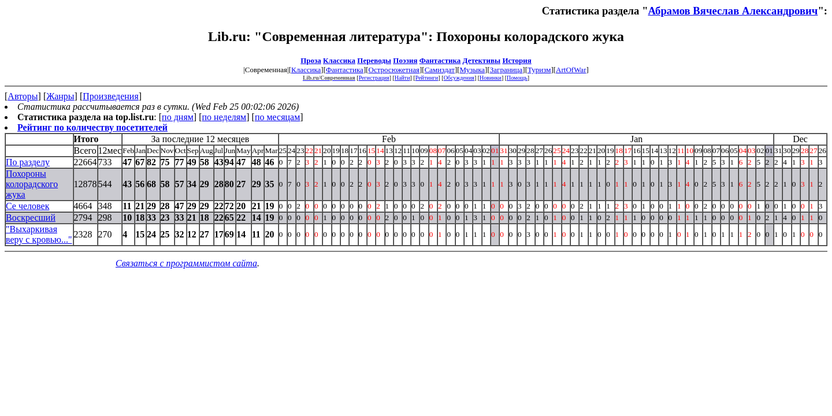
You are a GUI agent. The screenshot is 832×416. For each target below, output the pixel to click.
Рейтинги (427, 78)
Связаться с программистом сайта (186, 263)
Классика (339, 60)
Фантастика (440, 60)
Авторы (23, 96)
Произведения (111, 96)
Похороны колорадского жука (32, 184)
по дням (178, 117)
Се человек (27, 206)
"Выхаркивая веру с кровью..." (39, 234)
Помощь (517, 78)
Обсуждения (459, 78)
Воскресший (30, 217)
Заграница (506, 69)
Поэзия (405, 60)
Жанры (60, 96)
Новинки (491, 78)
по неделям (224, 117)
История (516, 60)
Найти (402, 78)
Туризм (539, 69)
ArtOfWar (571, 69)
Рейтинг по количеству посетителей (92, 127)
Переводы (374, 60)
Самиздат (440, 69)
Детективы (482, 60)
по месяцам (277, 117)
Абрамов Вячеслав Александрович (733, 11)
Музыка (472, 69)
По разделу (28, 162)
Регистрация (374, 78)
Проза (310, 60)
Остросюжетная (394, 69)
